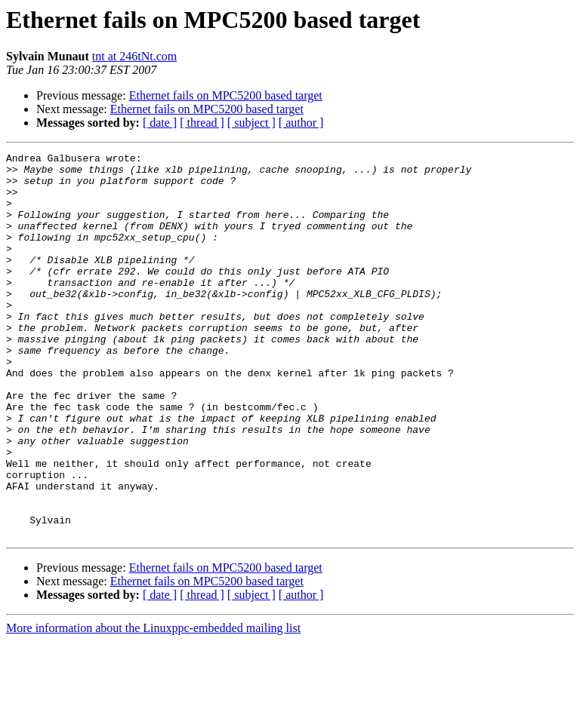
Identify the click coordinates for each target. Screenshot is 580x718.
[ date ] (160, 122)
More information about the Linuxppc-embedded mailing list (153, 704)
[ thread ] (202, 122)
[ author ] (301, 122)
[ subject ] (251, 122)
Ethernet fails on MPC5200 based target (225, 95)
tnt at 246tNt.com (134, 56)
